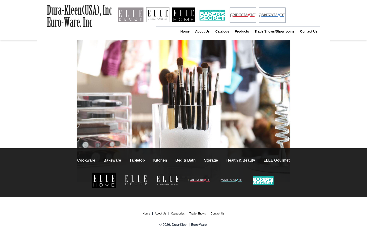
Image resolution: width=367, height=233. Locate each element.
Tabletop (137, 160)
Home (185, 31)
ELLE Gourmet (277, 160)
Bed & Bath (185, 160)
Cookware (86, 160)
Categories (178, 213)
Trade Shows (197, 213)
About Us (202, 31)
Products (242, 31)
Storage (211, 160)
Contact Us (308, 31)
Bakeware (112, 160)
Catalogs (222, 31)
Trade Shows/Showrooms (274, 31)
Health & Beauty (240, 160)
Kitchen (160, 160)
